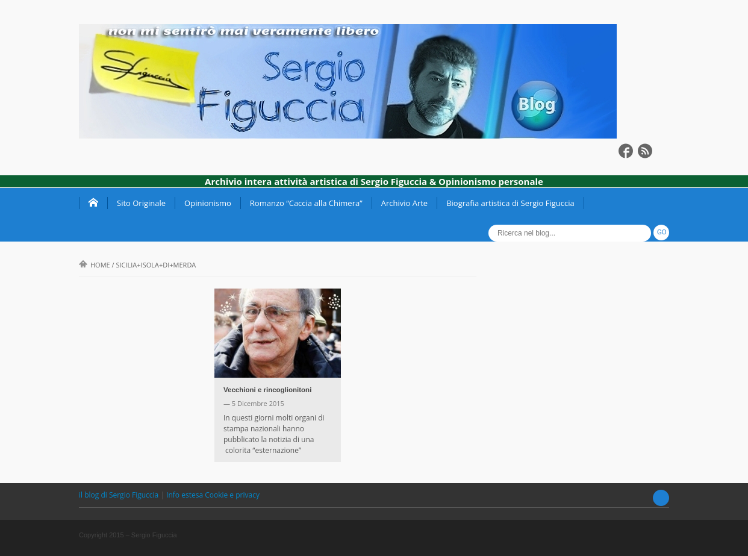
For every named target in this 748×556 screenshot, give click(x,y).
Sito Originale (141, 203)
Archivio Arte (404, 203)
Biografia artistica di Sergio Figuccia (510, 203)
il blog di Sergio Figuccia (119, 495)
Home (94, 264)
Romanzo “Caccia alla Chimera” (306, 203)
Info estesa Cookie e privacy (213, 495)
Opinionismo (207, 203)
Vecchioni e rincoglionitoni (267, 389)
